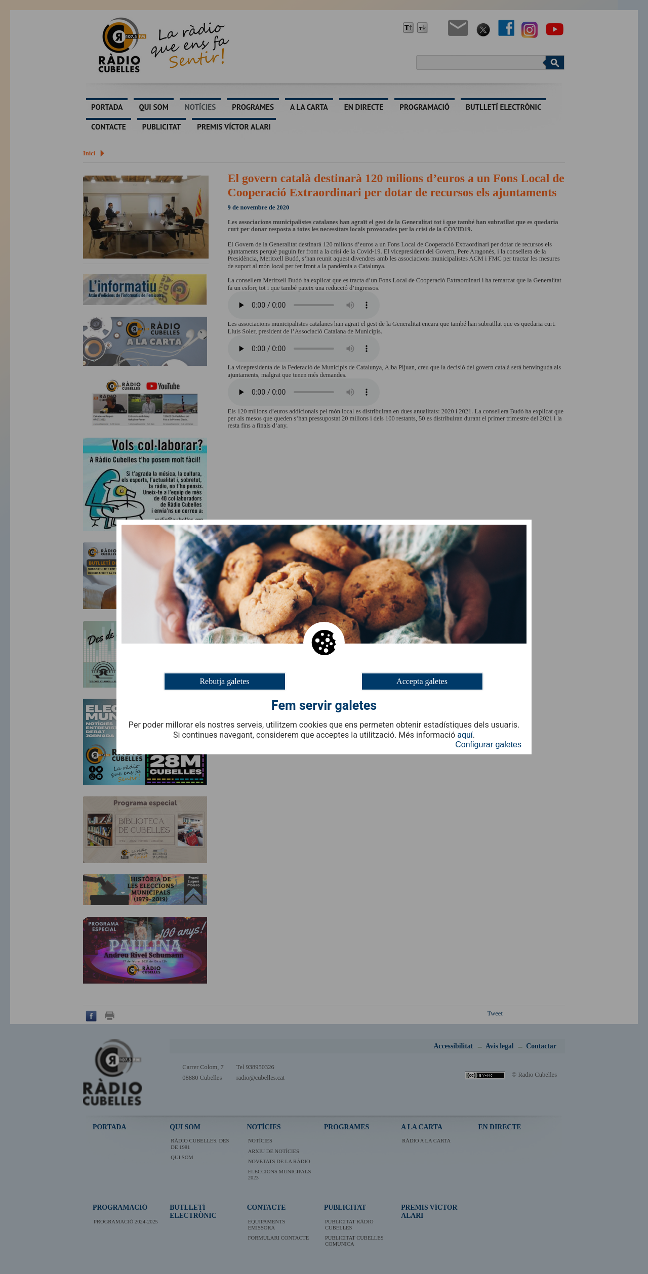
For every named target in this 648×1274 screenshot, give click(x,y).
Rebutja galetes (224, 681)
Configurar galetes (488, 744)
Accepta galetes (422, 681)
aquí (465, 735)
